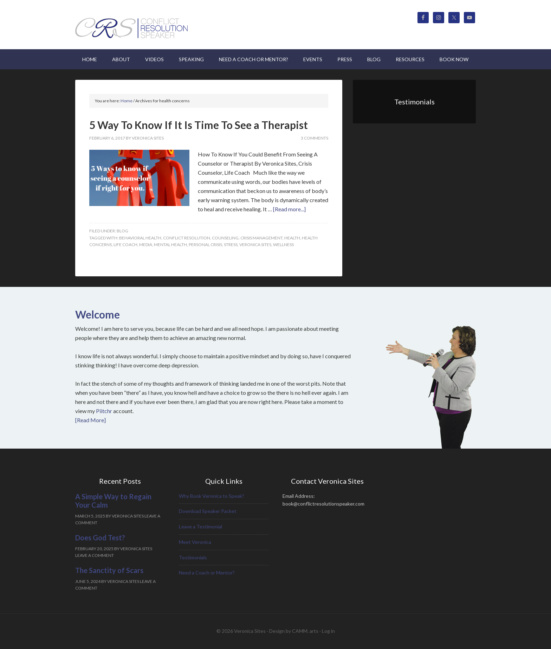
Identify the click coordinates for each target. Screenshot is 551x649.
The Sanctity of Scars (109, 570)
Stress (231, 244)
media (145, 244)
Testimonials (193, 557)
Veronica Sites (135, 24)
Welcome (97, 314)
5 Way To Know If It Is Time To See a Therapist (198, 124)
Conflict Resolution (186, 237)
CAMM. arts (305, 631)
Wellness (283, 244)
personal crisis (205, 244)
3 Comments (314, 138)
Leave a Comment (94, 555)
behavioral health (140, 237)
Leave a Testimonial (200, 526)
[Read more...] (289, 209)
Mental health (170, 244)
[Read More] (90, 420)
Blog (122, 230)
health (292, 237)
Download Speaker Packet (207, 511)
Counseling (225, 237)
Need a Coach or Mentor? (207, 573)
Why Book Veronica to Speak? (211, 496)
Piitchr (104, 410)
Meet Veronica (195, 542)
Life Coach (125, 244)
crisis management (261, 237)
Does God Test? (100, 537)
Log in (328, 631)
